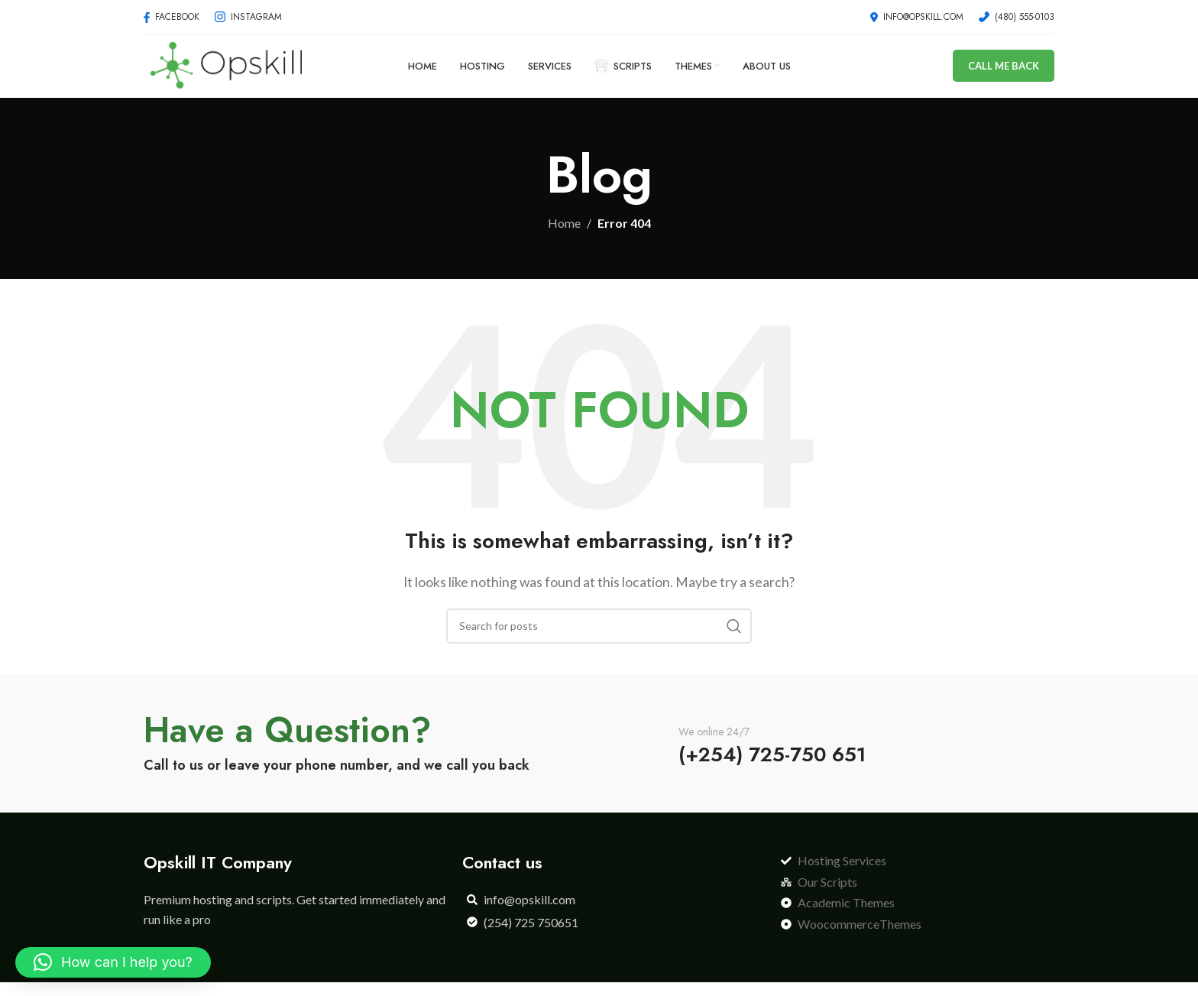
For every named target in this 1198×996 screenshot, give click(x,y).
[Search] (599, 639)
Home (564, 236)
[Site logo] (226, 70)
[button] (113, 962)
